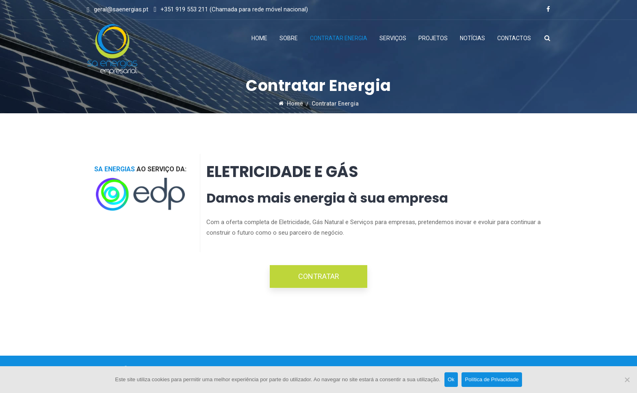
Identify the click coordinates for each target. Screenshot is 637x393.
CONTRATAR (318, 276)
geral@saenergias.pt (121, 9)
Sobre (289, 38)
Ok (451, 379)
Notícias (472, 38)
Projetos (433, 38)
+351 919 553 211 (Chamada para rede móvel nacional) (234, 9)
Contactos (514, 38)
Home (259, 38)
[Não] (627, 380)
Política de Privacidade (492, 379)
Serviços (392, 38)
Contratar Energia (338, 38)
